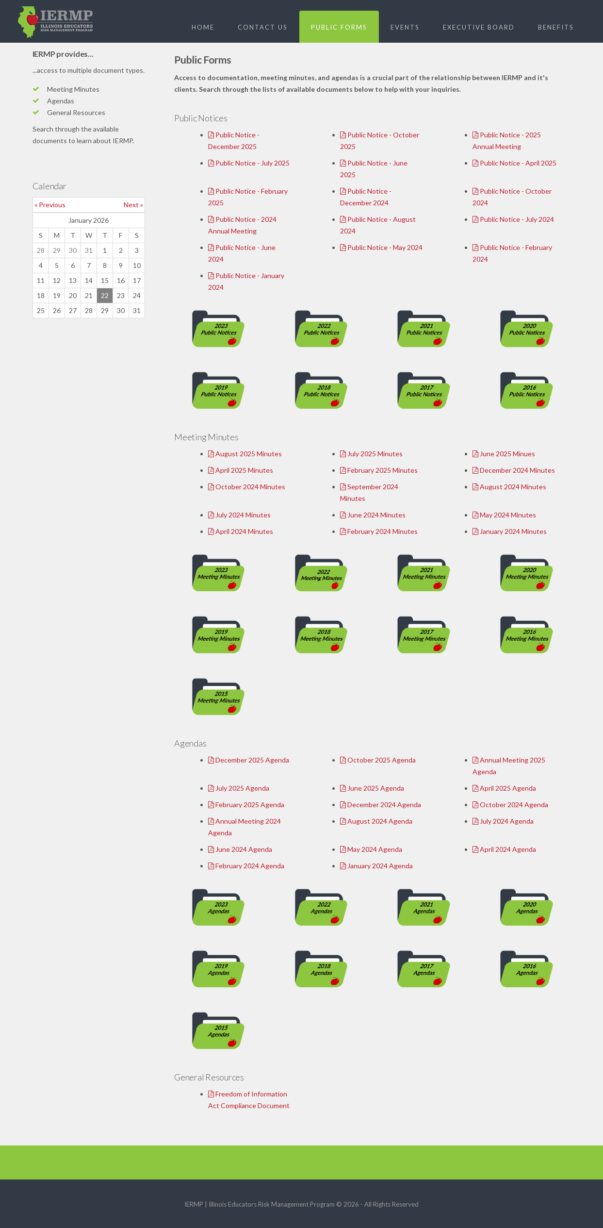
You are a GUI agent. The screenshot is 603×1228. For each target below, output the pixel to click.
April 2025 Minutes (240, 470)
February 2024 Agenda (246, 866)
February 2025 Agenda (246, 804)
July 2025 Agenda (238, 788)
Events (405, 27)
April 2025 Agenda (504, 788)
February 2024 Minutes (379, 531)
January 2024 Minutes (510, 531)
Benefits (556, 27)
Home (203, 27)
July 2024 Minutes (239, 515)
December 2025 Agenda (248, 760)
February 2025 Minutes (379, 470)
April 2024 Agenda (504, 849)
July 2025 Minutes (371, 453)
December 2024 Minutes (514, 470)
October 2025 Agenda (378, 760)
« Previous (49, 204)
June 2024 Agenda (240, 849)
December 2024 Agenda (380, 804)
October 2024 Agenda (510, 804)
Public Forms (339, 27)
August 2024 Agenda (376, 821)
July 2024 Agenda (503, 821)
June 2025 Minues (504, 453)
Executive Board (479, 27)
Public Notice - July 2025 (249, 163)
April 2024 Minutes (240, 531)
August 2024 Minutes (509, 486)
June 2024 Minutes (373, 515)
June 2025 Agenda (372, 788)
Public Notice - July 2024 (513, 219)
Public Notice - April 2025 (514, 163)
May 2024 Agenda (371, 849)
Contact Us (263, 27)
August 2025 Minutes (245, 453)
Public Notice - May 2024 (381, 247)
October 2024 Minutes (246, 486)
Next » (133, 204)
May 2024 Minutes (504, 515)
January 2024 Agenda (376, 866)
